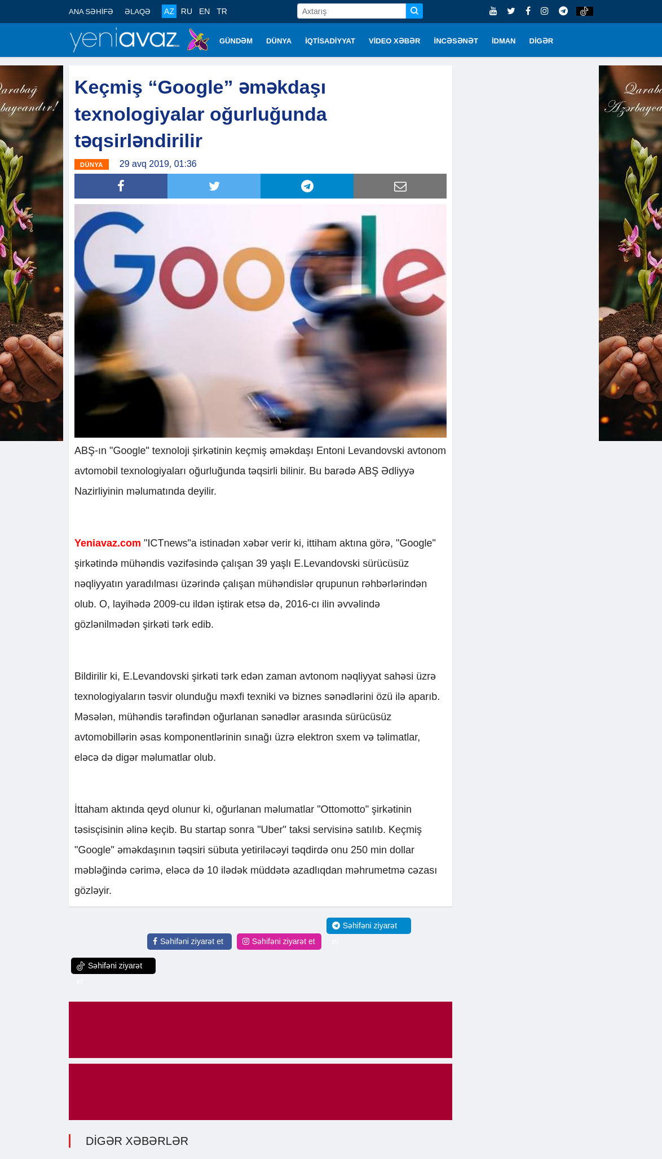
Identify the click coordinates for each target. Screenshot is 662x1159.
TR (222, 11)
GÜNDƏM (236, 41)
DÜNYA (279, 41)
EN (204, 11)
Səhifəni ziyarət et (188, 941)
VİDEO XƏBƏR (395, 41)
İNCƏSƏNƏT (456, 41)
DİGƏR (541, 41)
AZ (169, 11)
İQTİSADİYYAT (330, 41)
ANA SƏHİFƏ (91, 11)
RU (186, 11)
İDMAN (504, 41)
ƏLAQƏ (138, 11)
